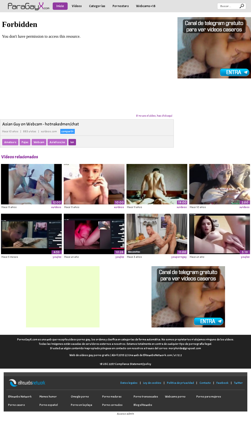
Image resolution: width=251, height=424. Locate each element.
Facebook (222, 383)
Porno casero (16, 405)
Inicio (60, 6)
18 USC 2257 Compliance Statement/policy (125, 364)
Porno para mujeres (208, 397)
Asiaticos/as (57, 142)
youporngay (179, 257)
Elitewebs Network (20, 397)
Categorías (97, 6)
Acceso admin (125, 414)
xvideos (56, 207)
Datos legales (129, 383)
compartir (67, 131)
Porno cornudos (112, 405)
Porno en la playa (81, 405)
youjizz (57, 257)
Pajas (25, 142)
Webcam (39, 142)
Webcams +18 (145, 6)
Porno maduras (112, 397)
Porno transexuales (146, 397)
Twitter (238, 383)
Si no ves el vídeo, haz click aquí (154, 115)
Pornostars (121, 6)
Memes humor (48, 397)
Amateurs (10, 142)
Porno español (48, 405)
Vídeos (77, 6)
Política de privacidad (180, 383)
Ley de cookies (152, 383)
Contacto (205, 383)
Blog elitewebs (143, 405)
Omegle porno (80, 397)
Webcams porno (175, 397)
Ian (72, 142)
